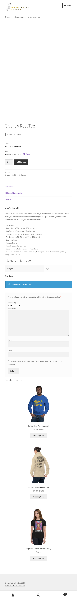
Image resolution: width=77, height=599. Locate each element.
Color (7, 143)
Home (9, 17)
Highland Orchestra (19, 17)
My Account (13, 595)
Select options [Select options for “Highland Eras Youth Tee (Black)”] (38, 558)
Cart (59, 593)
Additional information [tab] (14, 193)
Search (38, 595)
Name (11, 340)
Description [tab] (9, 186)
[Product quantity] (9, 162)
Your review (13, 308)
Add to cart (21, 162)
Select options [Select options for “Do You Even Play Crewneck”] (38, 435)
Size (6, 151)
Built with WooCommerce (15, 586)
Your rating (12, 302)
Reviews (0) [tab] (9, 200)
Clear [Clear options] (28, 154)
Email (10, 350)
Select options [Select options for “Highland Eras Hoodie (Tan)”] (38, 497)
